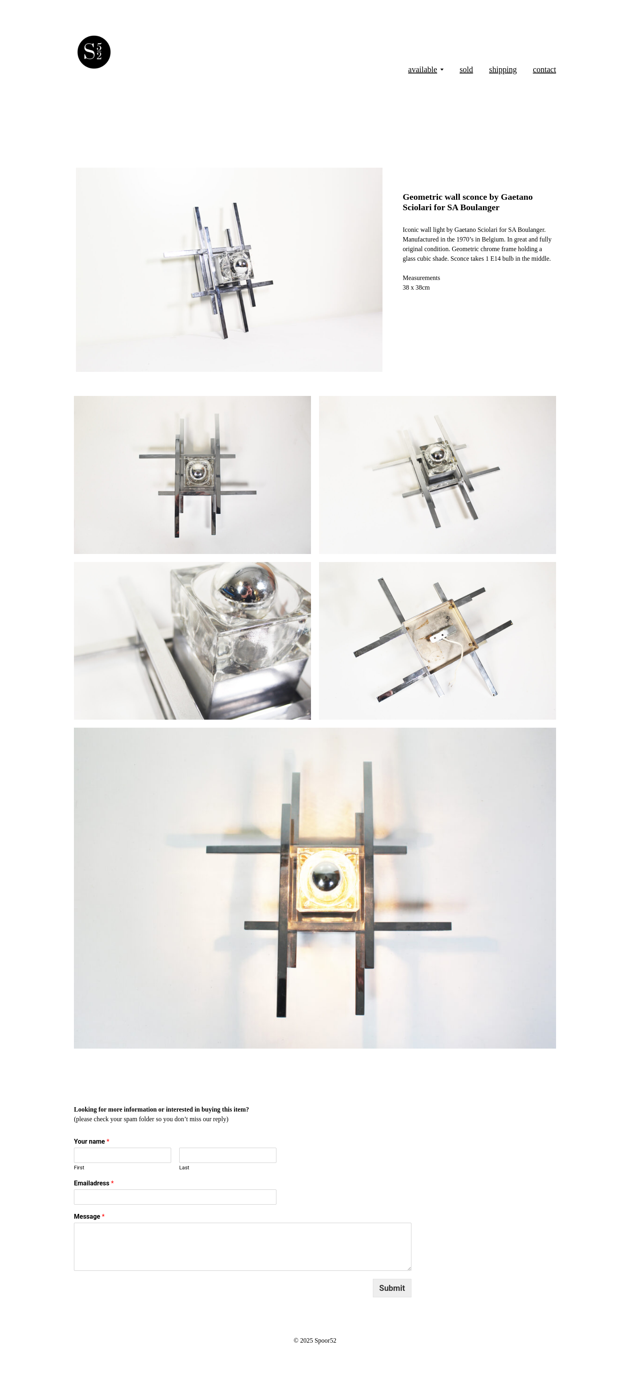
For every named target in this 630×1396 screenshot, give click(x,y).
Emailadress (94, 1183)
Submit (392, 1288)
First (79, 1168)
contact (544, 69)
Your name (91, 1141)
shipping (503, 69)
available (422, 69)
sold (466, 69)
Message (89, 1216)
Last (184, 1168)
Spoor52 (325, 1340)
